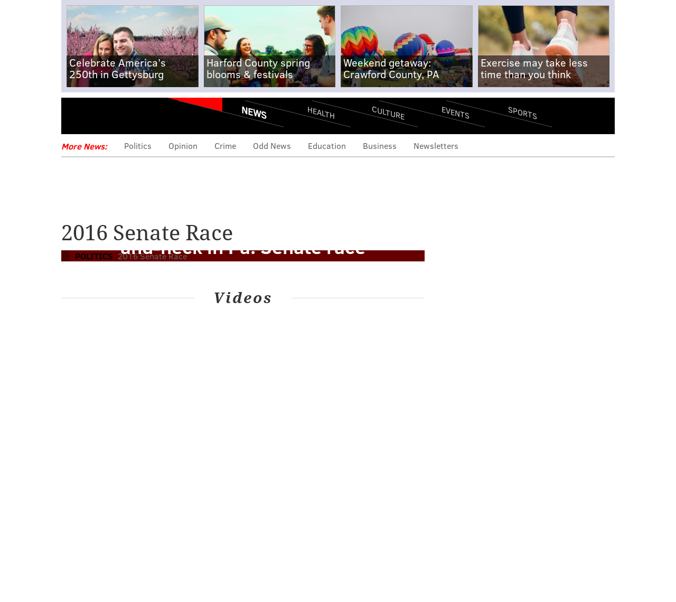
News (254, 112)
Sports (522, 112)
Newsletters (436, 145)
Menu (78, 116)
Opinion (183, 145)
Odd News (272, 145)
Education (327, 145)
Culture (388, 112)
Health (321, 112)
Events (456, 112)
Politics (138, 145)
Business (380, 145)
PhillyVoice (134, 116)
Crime (225, 145)
